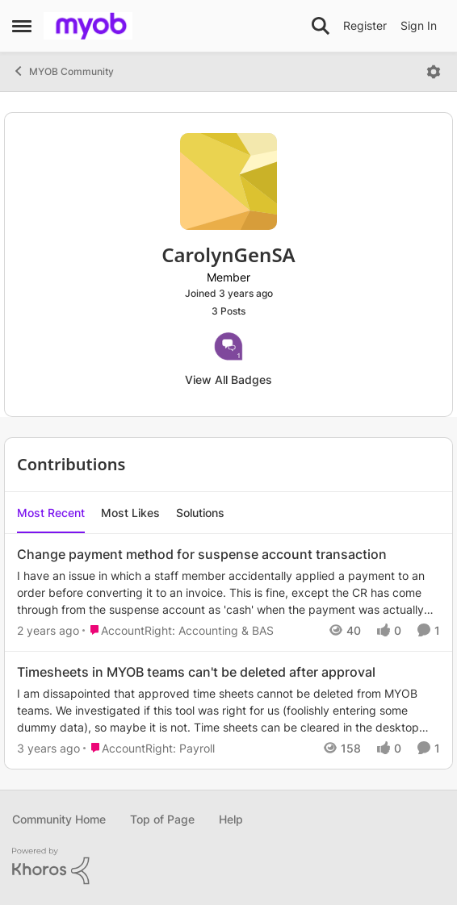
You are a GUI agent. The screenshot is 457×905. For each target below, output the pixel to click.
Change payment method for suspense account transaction (202, 554)
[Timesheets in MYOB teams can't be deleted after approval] (228, 710)
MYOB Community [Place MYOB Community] (63, 71)
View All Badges (228, 379)
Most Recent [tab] (51, 512)
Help (231, 819)
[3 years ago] (48, 748)
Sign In (418, 25)
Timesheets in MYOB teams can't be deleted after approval (196, 672)
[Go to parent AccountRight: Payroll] (149, 748)
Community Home (59, 819)
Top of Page (162, 819)
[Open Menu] (433, 71)
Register (365, 25)
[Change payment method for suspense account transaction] (228, 592)
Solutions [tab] (200, 512)
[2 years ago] (48, 630)
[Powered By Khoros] (228, 866)
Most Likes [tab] (130, 512)
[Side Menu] (22, 26)
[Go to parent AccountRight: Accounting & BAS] (178, 630)
